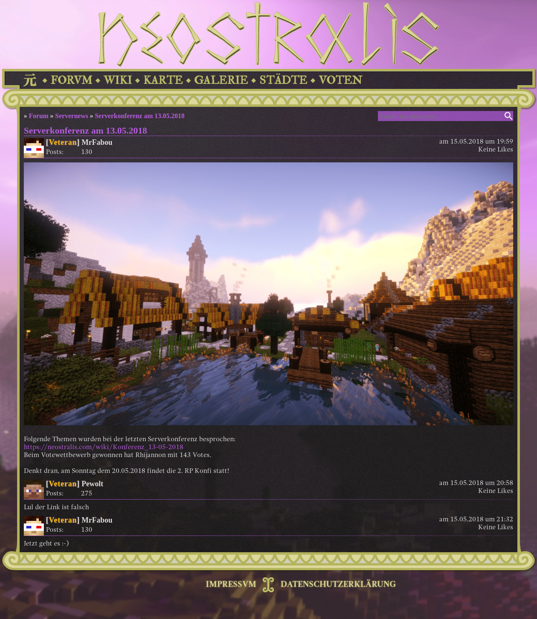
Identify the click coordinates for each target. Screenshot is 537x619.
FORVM (71, 80)
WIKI (118, 80)
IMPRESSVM (231, 585)
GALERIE (221, 80)
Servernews (71, 115)
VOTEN (340, 80)
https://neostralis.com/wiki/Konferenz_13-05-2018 (103, 447)
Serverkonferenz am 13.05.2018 (140, 115)
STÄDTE (283, 80)
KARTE (163, 80)
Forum (38, 115)
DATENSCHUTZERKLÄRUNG (338, 585)
